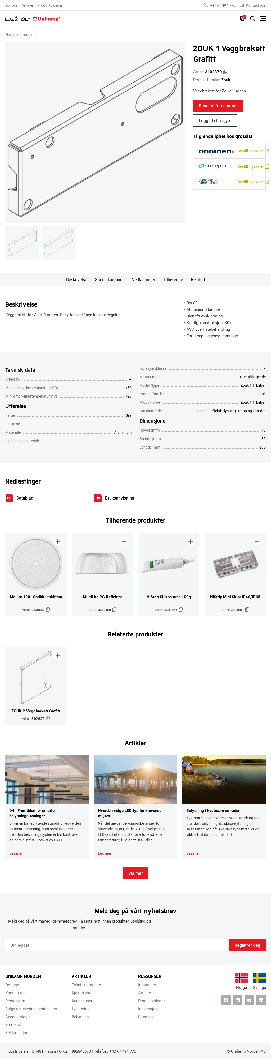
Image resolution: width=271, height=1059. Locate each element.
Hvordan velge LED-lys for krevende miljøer (129, 813)
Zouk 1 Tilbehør (253, 402)
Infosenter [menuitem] (147, 984)
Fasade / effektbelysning (215, 410)
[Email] (117, 945)
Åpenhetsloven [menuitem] (18, 1016)
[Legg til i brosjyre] (57, 541)
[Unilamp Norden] (33, 18)
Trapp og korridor (251, 410)
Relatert (198, 279)
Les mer (16, 853)
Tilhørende (173, 279)
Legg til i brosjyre (215, 120)
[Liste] (242, 18)
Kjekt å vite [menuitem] (81, 992)
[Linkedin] (237, 1000)
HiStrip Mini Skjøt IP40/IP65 (235, 596)
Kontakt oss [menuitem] (16, 992)
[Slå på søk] (252, 18)
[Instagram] (261, 1000)
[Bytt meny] (263, 18)
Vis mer (135, 873)
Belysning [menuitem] (80, 1016)
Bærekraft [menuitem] (14, 1024)
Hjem (9, 34)
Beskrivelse (76, 279)
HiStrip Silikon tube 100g (169, 596)
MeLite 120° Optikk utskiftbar (36, 596)
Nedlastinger (143, 279)
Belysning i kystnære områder (213, 810)
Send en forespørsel (218, 105)
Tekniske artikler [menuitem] (86, 984)
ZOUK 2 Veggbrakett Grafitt (35, 710)
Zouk (225, 79)
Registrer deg (247, 945)
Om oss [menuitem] (11, 5)
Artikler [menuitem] (27, 5)
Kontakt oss (253, 5)
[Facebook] (226, 1000)
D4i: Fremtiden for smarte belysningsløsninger (32, 813)
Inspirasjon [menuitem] (148, 1008)
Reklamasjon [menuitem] (16, 1032)
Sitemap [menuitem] (145, 1016)
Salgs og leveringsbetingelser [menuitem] (31, 1008)
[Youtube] (249, 1000)
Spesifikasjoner (109, 279)
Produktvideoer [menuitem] (49, 5)
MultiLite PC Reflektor (102, 596)
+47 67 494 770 (220, 5)
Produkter (28, 34)
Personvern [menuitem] (15, 1000)
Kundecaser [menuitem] (82, 1000)
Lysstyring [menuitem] (80, 1008)
